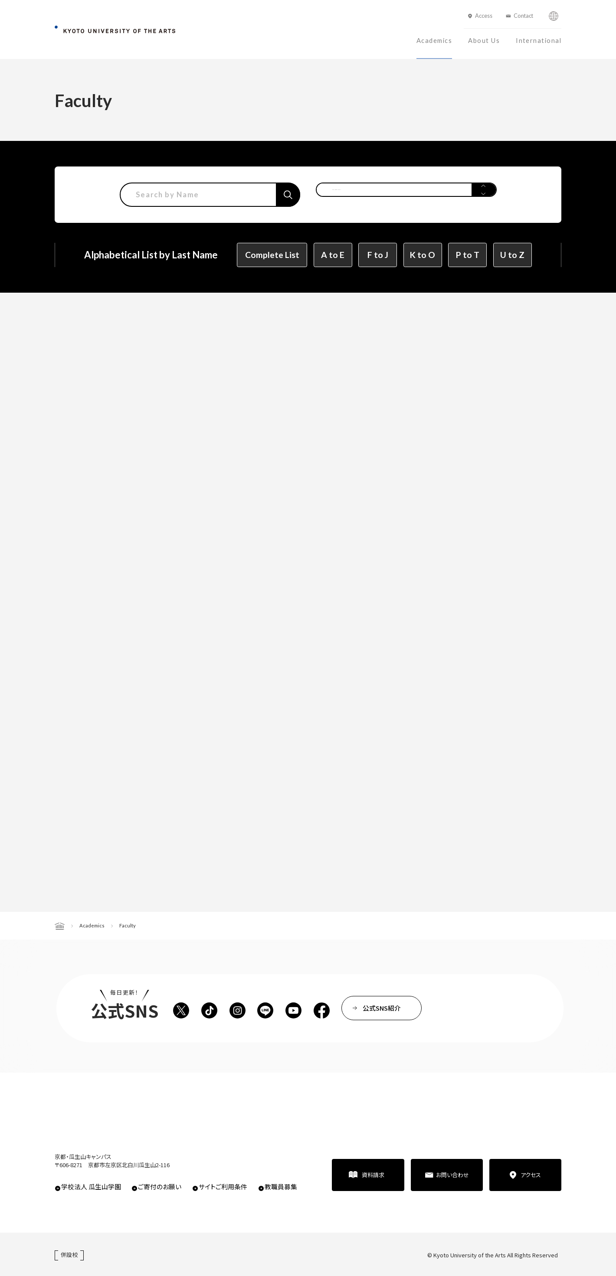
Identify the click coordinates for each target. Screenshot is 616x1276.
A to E (332, 255)
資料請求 (373, 1175)
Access (483, 15)
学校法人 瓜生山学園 (91, 1186)
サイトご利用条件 (223, 1186)
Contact (523, 15)
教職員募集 (281, 1186)
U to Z (512, 255)
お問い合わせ (452, 1175)
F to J (377, 255)
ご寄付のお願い (159, 1186)
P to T (467, 255)
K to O (422, 255)
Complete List (272, 255)
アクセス (531, 1175)
